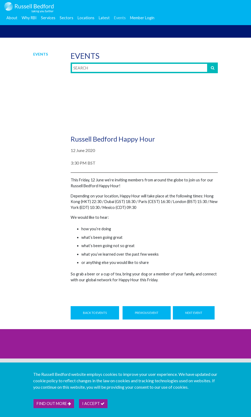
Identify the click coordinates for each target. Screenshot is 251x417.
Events (120, 17)
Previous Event (146, 312)
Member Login (142, 17)
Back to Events (95, 312)
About (11, 17)
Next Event (193, 312)
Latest (104, 17)
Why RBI (29, 17)
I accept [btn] (93, 403)
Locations (86, 17)
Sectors (66, 17)
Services (48, 17)
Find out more (54, 403)
